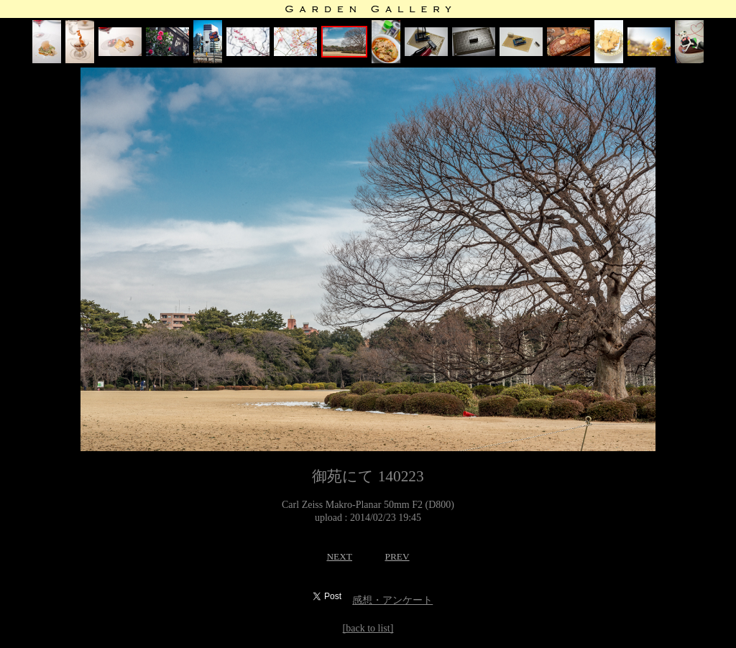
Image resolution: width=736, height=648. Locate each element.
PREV (397, 556)
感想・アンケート (392, 600)
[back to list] (368, 628)
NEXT (339, 556)
